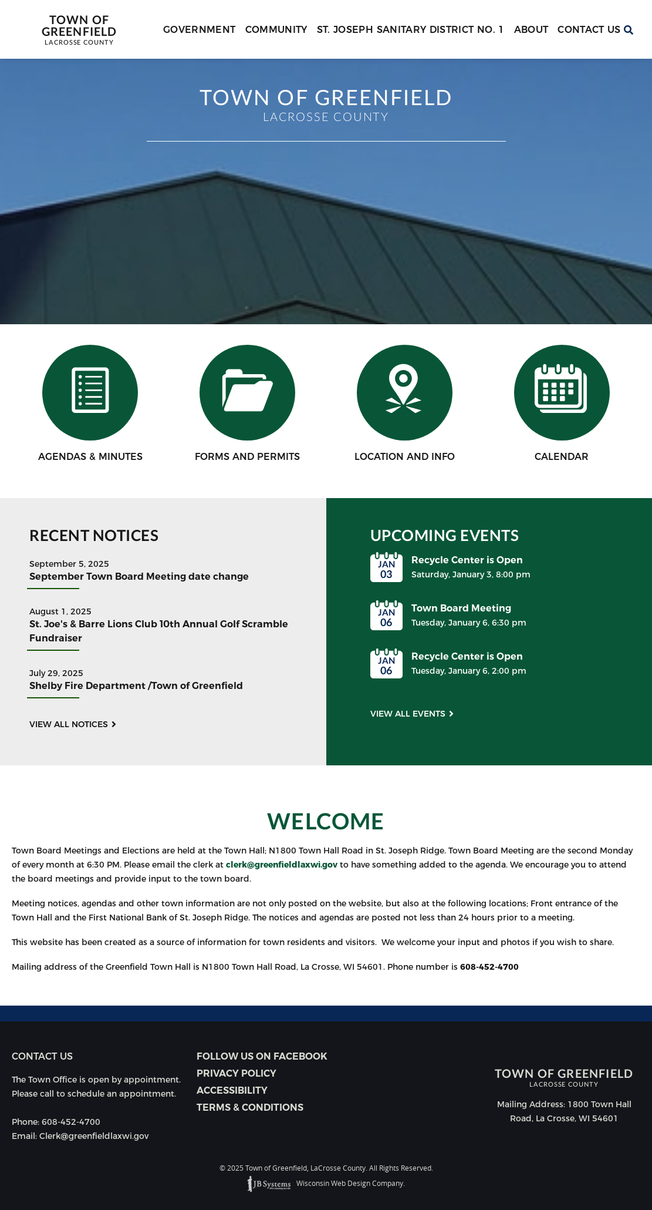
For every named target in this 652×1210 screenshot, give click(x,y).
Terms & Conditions (250, 1107)
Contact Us (589, 29)
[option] (326, 191)
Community (276, 29)
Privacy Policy (236, 1073)
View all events (407, 713)
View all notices (68, 724)
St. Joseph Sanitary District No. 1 (411, 29)
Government (199, 29)
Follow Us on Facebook (262, 1056)
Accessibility (232, 1090)
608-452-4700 (489, 967)
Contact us (42, 1056)
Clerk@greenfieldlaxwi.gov (93, 1136)
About (531, 29)
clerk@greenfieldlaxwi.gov (281, 864)
